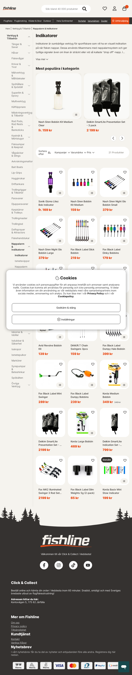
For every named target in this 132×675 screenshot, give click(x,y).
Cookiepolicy (66, 296)
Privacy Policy (95, 293)
